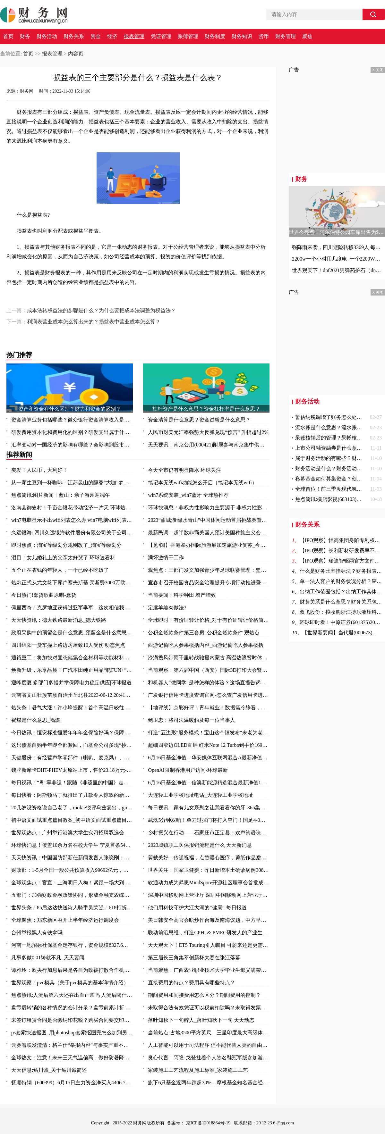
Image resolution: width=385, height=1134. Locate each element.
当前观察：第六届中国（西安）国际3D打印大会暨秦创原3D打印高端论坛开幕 (209, 670)
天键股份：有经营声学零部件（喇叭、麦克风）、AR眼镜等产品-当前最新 (72, 757)
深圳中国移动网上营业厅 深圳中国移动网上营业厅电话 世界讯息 (209, 895)
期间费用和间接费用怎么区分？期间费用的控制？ (204, 995)
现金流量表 (114, 299)
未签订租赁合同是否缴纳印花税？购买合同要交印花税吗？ (72, 1020)
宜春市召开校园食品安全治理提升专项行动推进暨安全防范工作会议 (209, 582)
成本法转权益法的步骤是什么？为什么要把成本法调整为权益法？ (101, 310)
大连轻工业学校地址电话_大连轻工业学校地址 (200, 795)
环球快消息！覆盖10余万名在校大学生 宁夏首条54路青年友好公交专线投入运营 (72, 845)
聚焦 (307, 36)
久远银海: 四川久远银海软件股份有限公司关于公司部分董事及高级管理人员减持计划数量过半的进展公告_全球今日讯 (72, 532)
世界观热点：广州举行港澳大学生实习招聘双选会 (67, 832)
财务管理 (285, 36)
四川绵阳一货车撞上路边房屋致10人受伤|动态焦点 (68, 645)
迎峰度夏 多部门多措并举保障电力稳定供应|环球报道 (71, 682)
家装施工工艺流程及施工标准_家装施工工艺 (198, 1070)
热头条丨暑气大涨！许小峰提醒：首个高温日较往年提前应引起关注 (72, 707)
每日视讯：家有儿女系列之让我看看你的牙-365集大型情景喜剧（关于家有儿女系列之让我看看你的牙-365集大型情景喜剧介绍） (209, 807)
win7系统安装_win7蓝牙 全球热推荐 (188, 495)
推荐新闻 (19, 454)
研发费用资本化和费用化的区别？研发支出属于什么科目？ (72, 432)
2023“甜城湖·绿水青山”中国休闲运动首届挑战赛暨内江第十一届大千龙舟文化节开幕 (209, 520)
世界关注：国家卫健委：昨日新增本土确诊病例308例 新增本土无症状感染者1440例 (209, 870)
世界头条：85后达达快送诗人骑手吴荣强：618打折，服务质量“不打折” (72, 907)
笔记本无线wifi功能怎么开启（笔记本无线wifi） (202, 482)
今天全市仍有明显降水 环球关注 (184, 470)
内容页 (75, 53)
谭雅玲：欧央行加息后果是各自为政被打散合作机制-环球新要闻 (72, 970)
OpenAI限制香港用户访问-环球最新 (188, 770)
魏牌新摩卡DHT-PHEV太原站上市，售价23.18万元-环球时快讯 (72, 770)
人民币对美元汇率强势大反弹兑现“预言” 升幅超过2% (208, 432)
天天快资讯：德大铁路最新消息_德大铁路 (58, 620)
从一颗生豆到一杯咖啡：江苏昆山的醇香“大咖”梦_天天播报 (72, 482)
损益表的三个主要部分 (45, 299)
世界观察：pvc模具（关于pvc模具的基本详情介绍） (70, 982)
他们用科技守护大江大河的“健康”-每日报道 (197, 907)
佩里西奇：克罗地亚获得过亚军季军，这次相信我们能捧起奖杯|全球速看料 (72, 607)
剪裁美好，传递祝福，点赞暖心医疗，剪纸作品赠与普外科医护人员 (209, 857)
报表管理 (134, 36)
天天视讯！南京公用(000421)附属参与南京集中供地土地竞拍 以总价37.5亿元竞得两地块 (209, 444)
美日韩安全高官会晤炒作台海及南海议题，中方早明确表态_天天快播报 (209, 920)
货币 (264, 36)
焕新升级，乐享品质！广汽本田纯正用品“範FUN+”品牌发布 (72, 670)
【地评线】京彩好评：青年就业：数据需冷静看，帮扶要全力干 (209, 707)
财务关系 (74, 36)
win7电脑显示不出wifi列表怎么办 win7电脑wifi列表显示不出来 (72, 520)
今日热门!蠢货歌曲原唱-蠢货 (43, 595)
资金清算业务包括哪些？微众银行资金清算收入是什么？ (72, 419)
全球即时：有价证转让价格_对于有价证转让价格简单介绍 (209, 620)
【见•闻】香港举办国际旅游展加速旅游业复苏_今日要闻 (209, 545)
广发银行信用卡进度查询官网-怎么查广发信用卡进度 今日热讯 (209, 695)
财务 (25, 36)
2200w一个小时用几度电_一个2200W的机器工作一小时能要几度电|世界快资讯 (337, 259)
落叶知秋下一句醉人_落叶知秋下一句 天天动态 (201, 1020)
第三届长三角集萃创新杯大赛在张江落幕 (194, 957)
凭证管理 (161, 36)
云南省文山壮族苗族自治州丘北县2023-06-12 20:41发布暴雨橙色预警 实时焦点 (72, 695)
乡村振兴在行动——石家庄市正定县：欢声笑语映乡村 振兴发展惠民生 (209, 832)
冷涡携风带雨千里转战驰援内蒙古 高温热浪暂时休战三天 (209, 657)
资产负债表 (143, 299)
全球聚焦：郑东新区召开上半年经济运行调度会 (65, 920)
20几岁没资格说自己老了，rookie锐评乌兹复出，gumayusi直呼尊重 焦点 (72, 807)
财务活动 (47, 36)
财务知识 (242, 36)
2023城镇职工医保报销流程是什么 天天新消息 (200, 845)
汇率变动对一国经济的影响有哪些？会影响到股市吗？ (72, 444)
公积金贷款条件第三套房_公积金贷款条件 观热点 (204, 632)
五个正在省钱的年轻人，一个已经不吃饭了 (60, 570)
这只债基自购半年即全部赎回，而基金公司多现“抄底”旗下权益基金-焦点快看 (72, 745)
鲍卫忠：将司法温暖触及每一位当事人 (191, 720)
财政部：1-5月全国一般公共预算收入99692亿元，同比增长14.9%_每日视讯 (72, 870)
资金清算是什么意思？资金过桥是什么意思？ (199, 419)
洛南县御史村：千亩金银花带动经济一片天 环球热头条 (72, 507)
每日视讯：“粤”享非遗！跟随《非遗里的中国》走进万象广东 (72, 782)
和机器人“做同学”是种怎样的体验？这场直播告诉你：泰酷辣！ (209, 682)
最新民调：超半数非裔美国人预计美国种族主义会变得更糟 (209, 532)
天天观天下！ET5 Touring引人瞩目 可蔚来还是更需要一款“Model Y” (209, 945)
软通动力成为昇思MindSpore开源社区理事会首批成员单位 (209, 882)
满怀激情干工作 (166, 557)
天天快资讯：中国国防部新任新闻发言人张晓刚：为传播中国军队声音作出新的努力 (72, 857)
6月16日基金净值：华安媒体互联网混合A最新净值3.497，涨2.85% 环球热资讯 (209, 757)
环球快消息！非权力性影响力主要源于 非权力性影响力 (209, 507)
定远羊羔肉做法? (167, 607)
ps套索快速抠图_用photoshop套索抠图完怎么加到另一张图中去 (72, 1032)
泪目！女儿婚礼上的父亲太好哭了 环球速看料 (63, 557)
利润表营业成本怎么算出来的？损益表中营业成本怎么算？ (93, 321)
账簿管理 (188, 36)
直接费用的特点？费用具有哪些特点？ (191, 982)
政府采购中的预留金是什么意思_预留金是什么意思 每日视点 (72, 632)
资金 (95, 36)
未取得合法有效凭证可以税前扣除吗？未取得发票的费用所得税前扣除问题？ (209, 1007)
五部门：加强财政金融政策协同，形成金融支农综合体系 (72, 895)
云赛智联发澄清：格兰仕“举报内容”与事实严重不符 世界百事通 (72, 1045)
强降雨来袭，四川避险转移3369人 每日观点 (337, 247)
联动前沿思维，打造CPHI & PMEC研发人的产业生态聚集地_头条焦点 (209, 932)
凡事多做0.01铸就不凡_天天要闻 (47, 957)
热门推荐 (19, 354)
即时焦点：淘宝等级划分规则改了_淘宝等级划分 (66, 545)
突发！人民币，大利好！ (39, 470)
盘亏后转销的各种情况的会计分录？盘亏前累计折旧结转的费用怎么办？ (72, 1007)
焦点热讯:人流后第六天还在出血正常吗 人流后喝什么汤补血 (72, 995)
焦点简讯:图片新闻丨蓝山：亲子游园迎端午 (60, 495)
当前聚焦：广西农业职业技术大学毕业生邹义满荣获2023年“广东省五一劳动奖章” (209, 970)
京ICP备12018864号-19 (209, 1123)
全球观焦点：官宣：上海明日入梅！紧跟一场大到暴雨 (72, 882)
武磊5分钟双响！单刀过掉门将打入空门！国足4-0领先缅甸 (209, 820)
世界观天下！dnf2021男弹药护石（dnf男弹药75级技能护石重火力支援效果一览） (337, 270)
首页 (8, 36)
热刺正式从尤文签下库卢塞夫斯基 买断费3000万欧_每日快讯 (72, 582)
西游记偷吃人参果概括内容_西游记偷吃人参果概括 (205, 645)
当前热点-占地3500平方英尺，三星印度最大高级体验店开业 (209, 1032)
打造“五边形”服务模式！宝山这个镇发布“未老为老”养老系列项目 (209, 732)
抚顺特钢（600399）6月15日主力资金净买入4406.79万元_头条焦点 (72, 1082)
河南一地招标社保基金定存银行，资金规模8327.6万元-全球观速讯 (72, 945)
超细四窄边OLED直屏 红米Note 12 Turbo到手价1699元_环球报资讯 (209, 745)
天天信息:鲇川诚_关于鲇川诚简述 (49, 1070)
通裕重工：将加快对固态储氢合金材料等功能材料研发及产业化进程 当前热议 (72, 657)
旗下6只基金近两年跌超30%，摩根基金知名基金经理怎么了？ (209, 1082)
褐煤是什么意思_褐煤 (35, 720)
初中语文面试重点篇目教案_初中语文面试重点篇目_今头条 (72, 820)
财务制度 (215, 36)
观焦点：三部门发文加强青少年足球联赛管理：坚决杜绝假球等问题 (209, 570)
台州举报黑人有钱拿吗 (37, 932)
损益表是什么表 (84, 299)
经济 (112, 36)
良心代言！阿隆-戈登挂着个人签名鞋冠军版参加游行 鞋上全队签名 (209, 1057)
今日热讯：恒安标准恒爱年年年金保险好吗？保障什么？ (72, 732)
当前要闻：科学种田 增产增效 (182, 595)
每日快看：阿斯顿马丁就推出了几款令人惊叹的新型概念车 (72, 795)
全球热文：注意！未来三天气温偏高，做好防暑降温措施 (72, 1057)
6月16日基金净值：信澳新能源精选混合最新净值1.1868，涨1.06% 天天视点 (209, 782)
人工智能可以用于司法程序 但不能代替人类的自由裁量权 (209, 1045)
